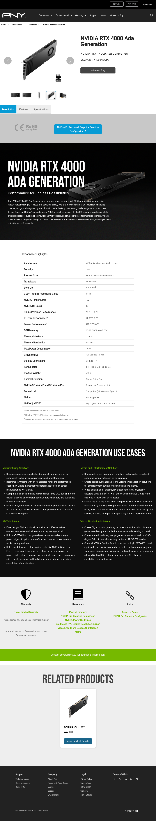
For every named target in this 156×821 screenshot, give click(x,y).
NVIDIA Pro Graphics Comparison (78, 616)
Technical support (23, 779)
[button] (70, 60)
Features (25, 109)
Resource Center (130, 612)
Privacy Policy (86, 779)
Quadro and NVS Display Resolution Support (77, 623)
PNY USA (116, 4)
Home (4, 24)
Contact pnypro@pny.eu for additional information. (78, 654)
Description (9, 109)
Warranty (84, 791)
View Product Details (78, 741)
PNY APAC (132, 4)
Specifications (43, 109)
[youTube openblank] (126, 779)
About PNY (52, 779)
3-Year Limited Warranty (26, 612)
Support (93, 15)
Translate (146, 4)
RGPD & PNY (85, 787)
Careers (51, 791)
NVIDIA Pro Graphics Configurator (130, 616)
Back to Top (132, 810)
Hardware (32, 24)
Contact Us (20, 787)
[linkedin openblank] (131, 779)
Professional (62, 15)
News (103, 15)
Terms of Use (85, 783)
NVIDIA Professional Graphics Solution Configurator (78, 129)
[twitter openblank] (120, 779)
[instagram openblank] (137, 779)
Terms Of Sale (86, 795)
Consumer (44, 15)
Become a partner (23, 783)
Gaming (79, 15)
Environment (53, 795)
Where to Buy (116, 15)
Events (50, 787)
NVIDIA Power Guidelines (78, 619)
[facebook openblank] (115, 779)
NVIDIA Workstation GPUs (53, 24)
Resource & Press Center (58, 783)
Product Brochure (78, 612)
